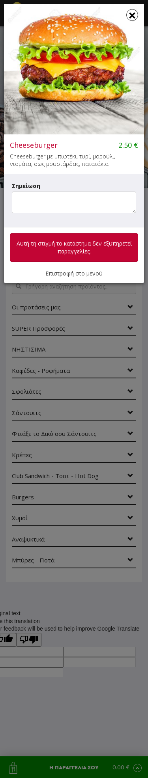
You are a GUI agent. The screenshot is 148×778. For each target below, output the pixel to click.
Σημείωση (26, 186)
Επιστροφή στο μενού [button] (74, 273)
